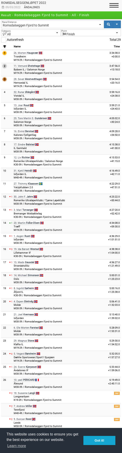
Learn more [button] (16, 446)
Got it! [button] (99, 440)
